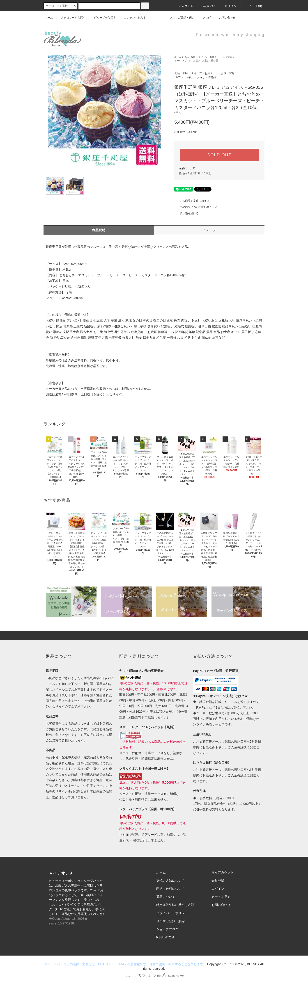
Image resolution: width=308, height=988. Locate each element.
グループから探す (102, 17)
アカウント (183, 6)
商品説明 (99, 230)
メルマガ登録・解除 (179, 17)
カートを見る (220, 897)
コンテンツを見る (132, 17)
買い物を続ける (186, 213)
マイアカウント (222, 872)
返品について (187, 168)
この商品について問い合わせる (196, 207)
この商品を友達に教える (191, 200)
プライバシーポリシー (172, 913)
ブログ (204, 17)
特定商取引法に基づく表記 (195, 173)
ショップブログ (167, 929)
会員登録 (206, 6)
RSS (159, 937)
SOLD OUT (219, 155)
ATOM (169, 937)
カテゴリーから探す (70, 17)
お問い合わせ (224, 17)
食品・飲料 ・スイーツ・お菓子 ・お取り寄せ (209, 57)
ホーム (49, 17)
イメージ (209, 230)
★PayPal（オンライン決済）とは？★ (220, 696)
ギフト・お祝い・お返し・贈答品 (201, 60)
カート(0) (253, 6)
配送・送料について (170, 888)
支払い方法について (170, 880)
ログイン (228, 6)
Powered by (154, 976)
